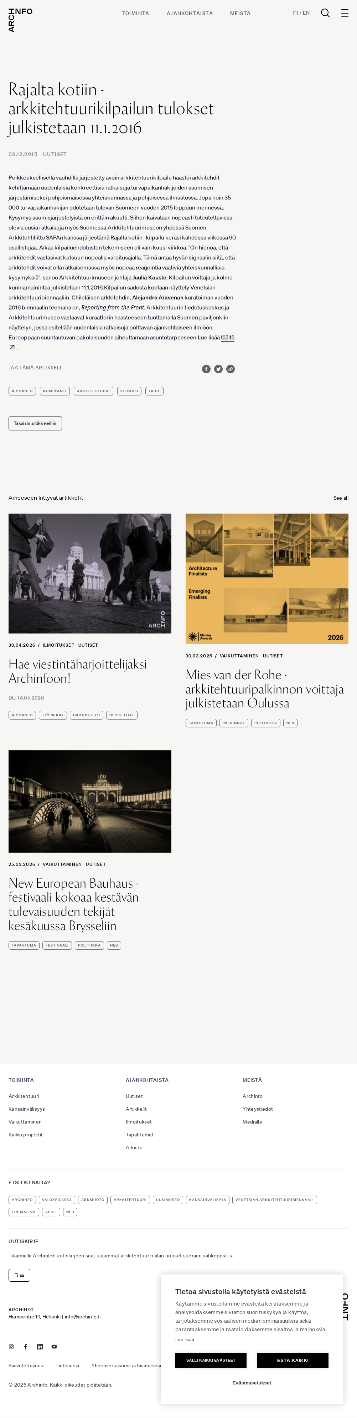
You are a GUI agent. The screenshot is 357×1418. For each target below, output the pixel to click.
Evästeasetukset (252, 1383)
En (306, 13)
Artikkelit (136, 1109)
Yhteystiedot (258, 1109)
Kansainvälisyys (27, 1109)
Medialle (252, 1122)
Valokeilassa (57, 1199)
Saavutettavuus (26, 1365)
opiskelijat (121, 715)
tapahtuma (201, 723)
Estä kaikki (293, 1360)
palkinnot (234, 723)
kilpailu (129, 391)
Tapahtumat (140, 1134)
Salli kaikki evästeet (211, 1360)
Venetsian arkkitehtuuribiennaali (275, 1199)
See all (340, 498)
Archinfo (22, 391)
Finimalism (24, 1212)
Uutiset (55, 154)
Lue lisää (184, 1340)
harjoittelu (86, 715)
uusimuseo (168, 1199)
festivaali (57, 945)
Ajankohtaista (190, 13)
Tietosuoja (67, 1365)
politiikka (265, 723)
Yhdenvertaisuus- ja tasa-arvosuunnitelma (138, 1365)
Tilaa (19, 1275)
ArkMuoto (92, 1199)
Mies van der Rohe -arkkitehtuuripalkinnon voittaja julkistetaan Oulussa (265, 689)
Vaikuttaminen (239, 656)
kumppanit (55, 391)
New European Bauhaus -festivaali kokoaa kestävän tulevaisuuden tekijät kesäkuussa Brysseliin (74, 904)
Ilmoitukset (58, 645)
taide (154, 391)
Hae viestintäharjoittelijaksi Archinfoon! (78, 671)
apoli (51, 1212)
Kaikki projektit (26, 1134)
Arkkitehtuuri (24, 1096)
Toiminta (136, 13)
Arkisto (134, 1147)
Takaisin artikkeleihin (35, 423)
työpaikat (53, 715)
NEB (290, 723)
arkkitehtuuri (93, 391)
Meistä (240, 13)
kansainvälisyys (207, 1199)
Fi (295, 13)
